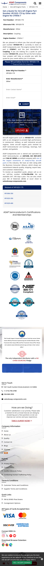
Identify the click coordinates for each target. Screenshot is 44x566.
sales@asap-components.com (15, 399)
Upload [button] (22, 130)
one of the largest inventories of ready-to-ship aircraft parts (22, 160)
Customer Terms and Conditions (16, 485)
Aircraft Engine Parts (18, 7)
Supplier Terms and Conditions (15, 489)
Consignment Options (12, 503)
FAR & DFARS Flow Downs (13, 499)
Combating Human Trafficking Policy (17, 475)
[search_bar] (35, 3)
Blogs (6, 446)
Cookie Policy (9, 467)
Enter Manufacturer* (14, 79)
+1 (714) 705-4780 (10, 391)
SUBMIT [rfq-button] (24, 104)
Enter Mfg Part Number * (16, 70)
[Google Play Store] (7, 545)
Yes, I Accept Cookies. (22, 563)
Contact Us (8, 442)
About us (7, 435)
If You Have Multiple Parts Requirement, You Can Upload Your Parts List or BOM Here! (22, 122)
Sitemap (7, 449)
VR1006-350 (8, 193)
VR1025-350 (8, 198)
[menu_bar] (40, 3)
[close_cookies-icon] (42, 559)
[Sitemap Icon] (6, 453)
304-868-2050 (9, 394)
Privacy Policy (9, 464)
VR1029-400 (8, 203)
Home (5, 7)
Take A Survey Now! (22, 421)
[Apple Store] (3, 545)
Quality (6, 438)
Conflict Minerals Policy (13, 471)
